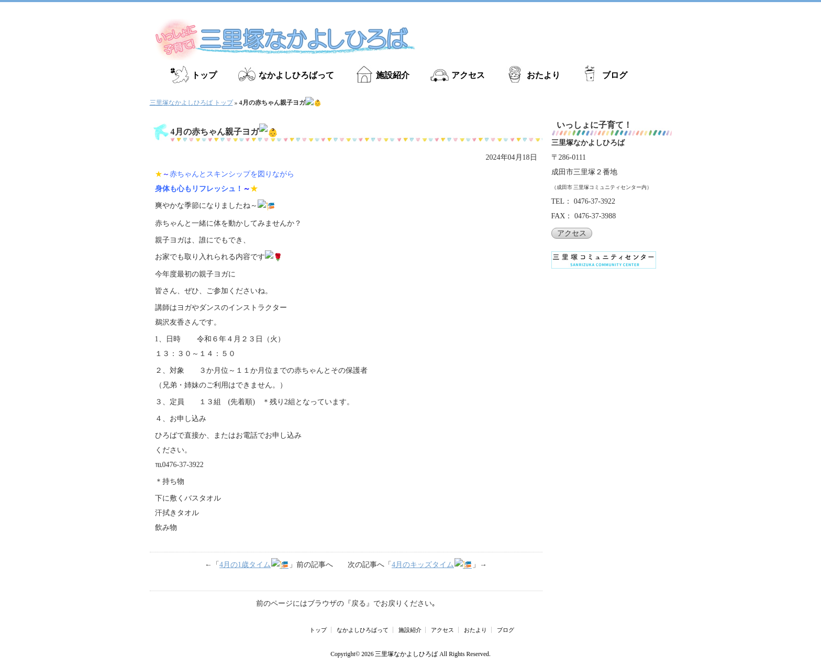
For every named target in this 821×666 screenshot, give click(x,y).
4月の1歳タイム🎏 (259, 563)
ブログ (614, 75)
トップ (204, 75)
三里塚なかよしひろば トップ (191, 102)
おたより (543, 75)
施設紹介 (392, 75)
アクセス (468, 75)
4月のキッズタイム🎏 (427, 563)
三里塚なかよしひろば (406, 651)
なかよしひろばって (296, 75)
